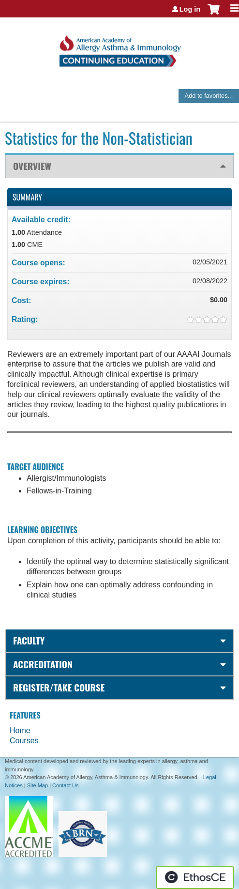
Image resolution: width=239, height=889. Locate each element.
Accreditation (43, 664)
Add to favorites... (209, 95)
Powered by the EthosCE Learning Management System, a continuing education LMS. (195, 877)
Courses (24, 740)
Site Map (37, 785)
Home (20, 730)
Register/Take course (59, 687)
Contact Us (65, 785)
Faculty (29, 640)
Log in (189, 9)
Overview (32, 166)
